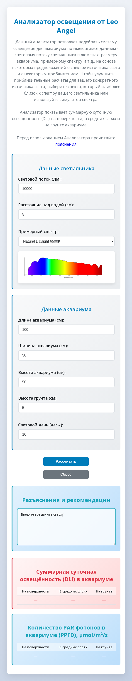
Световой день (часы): (40, 425)
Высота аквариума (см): (42, 372)
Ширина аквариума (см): (43, 345)
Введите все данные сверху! (66, 526)
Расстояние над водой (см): (46, 204)
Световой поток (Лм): (39, 179)
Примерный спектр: (38, 231)
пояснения (66, 144)
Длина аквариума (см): (41, 320)
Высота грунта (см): (37, 398)
